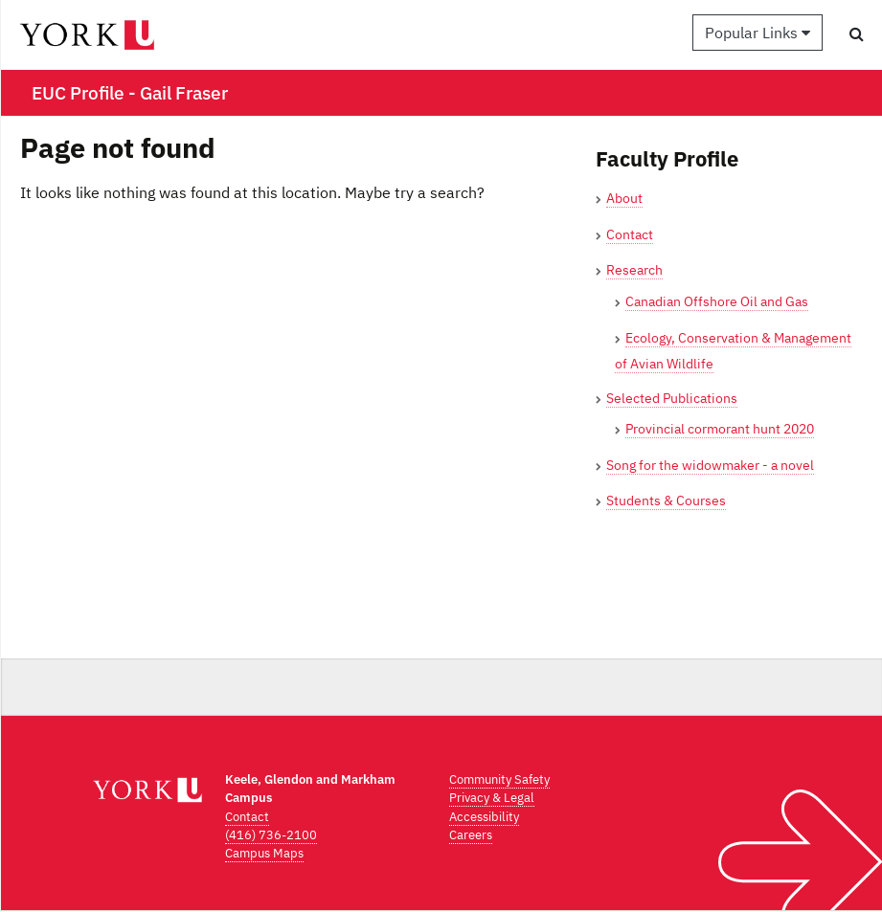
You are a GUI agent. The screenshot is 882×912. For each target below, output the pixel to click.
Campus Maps (264, 853)
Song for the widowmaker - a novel (710, 465)
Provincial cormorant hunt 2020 (719, 428)
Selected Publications (671, 398)
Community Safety (499, 779)
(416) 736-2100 (271, 835)
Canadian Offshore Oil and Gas (716, 301)
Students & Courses (666, 500)
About (624, 198)
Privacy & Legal (491, 798)
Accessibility (484, 817)
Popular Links (757, 32)
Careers (470, 835)
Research (634, 269)
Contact (629, 234)
